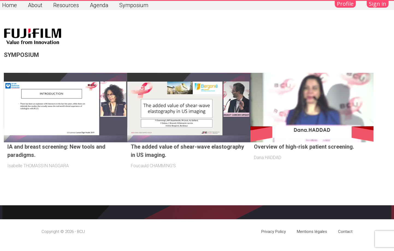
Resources (66, 5)
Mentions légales (312, 231)
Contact (345, 231)
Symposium (133, 5)
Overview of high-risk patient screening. (304, 146)
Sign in (377, 3)
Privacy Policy (273, 231)
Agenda (99, 5)
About (35, 5)
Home (9, 5)
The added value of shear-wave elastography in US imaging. (187, 150)
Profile (345, 3)
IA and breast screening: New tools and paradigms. (56, 150)
